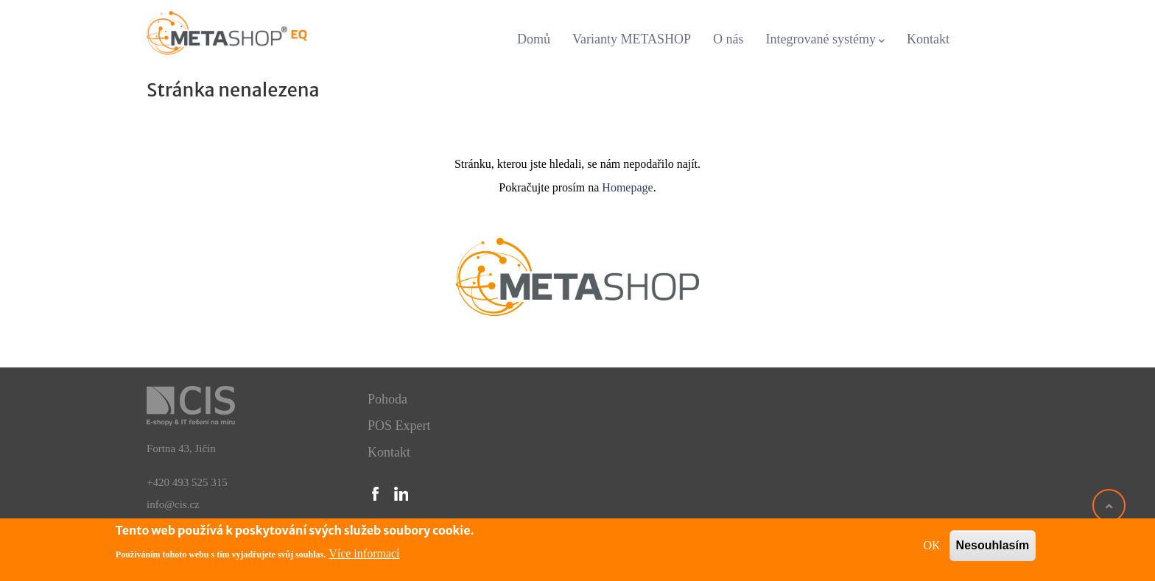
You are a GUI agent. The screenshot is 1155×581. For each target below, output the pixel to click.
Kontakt (928, 39)
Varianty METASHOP (631, 39)
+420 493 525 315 (187, 482)
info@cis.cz (173, 504)
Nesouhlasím (993, 545)
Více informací (364, 553)
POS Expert (399, 425)
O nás (728, 39)
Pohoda (387, 399)
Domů (533, 39)
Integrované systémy (825, 40)
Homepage (627, 187)
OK (931, 545)
